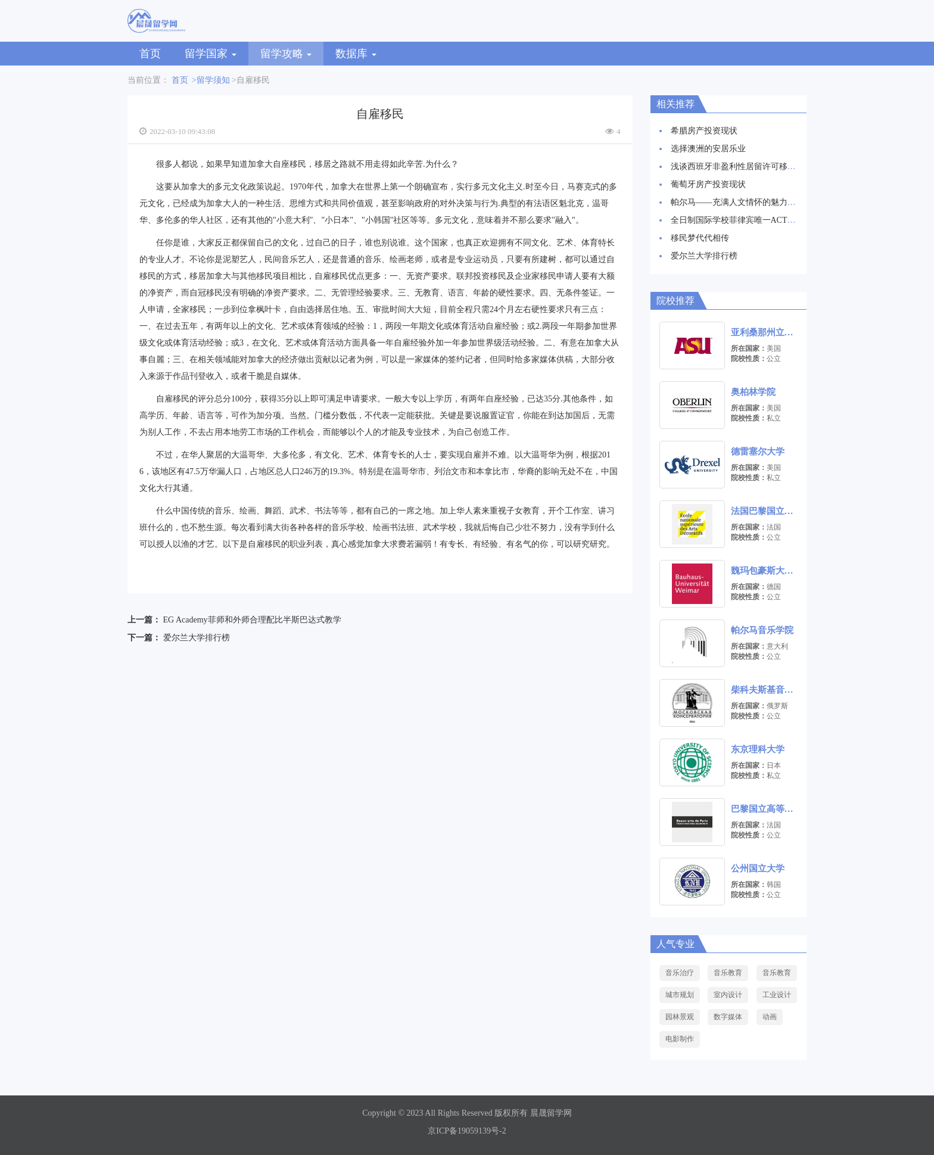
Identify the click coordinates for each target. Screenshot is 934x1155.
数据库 (355, 54)
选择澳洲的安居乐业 (708, 148)
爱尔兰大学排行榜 (196, 637)
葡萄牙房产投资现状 (708, 184)
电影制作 (679, 1039)
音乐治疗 (679, 973)
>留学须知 (211, 80)
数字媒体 (728, 1017)
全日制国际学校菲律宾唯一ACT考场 (737, 220)
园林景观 (679, 1017)
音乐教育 (728, 973)
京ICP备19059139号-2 (467, 1130)
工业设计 (776, 995)
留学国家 (210, 54)
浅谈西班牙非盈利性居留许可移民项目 (741, 166)
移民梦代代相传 (700, 238)
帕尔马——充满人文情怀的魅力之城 (737, 202)
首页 (150, 54)
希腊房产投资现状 (704, 130)
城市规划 (679, 995)
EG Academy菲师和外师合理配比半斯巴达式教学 (252, 619)
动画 (769, 1017)
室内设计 (728, 995)
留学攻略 (286, 54)
